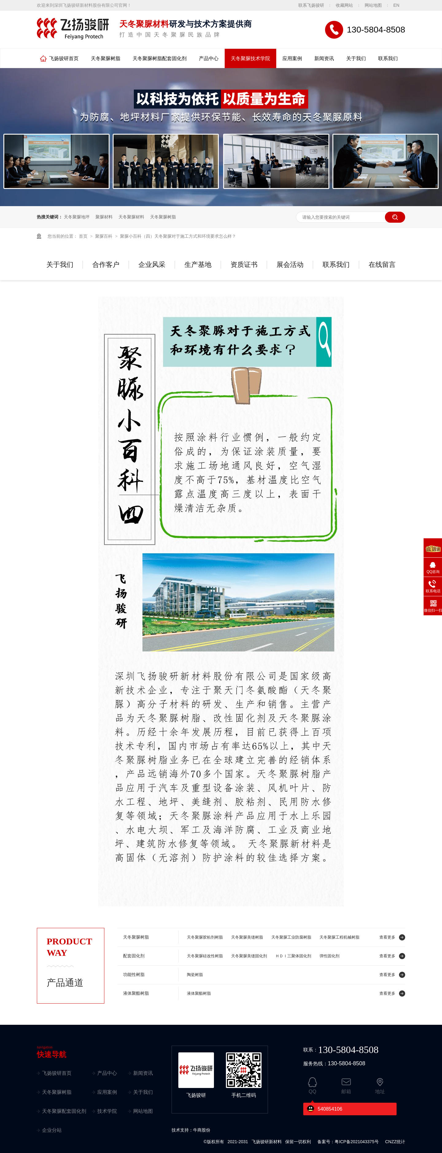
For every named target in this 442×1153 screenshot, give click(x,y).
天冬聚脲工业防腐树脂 (291, 937)
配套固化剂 (134, 956)
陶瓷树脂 (195, 974)
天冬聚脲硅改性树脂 (205, 956)
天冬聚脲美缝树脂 (247, 937)
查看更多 (387, 937)
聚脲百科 (104, 236)
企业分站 (52, 1130)
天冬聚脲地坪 (77, 216)
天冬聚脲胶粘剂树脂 (205, 937)
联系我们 (388, 58)
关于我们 (356, 58)
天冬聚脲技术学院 (250, 58)
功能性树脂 (134, 974)
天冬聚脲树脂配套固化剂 (160, 58)
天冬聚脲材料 (131, 216)
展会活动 (290, 264)
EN (396, 5)
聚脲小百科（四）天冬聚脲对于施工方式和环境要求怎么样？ (178, 236)
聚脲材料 (104, 216)
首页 (84, 236)
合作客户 (105, 264)
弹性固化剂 (329, 956)
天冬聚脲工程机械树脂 (339, 937)
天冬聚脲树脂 (105, 58)
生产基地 (197, 264)
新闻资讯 (324, 58)
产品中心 (209, 58)
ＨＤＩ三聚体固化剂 (293, 956)
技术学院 (107, 1111)
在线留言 (382, 264)
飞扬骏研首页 (64, 58)
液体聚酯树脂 (136, 993)
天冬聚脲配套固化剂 (64, 1111)
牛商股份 (201, 1130)
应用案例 (292, 58)
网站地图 (373, 5)
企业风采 (151, 264)
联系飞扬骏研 (311, 5)
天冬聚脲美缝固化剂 (249, 956)
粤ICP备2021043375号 (356, 1141)
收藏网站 (344, 5)
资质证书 (244, 264)
